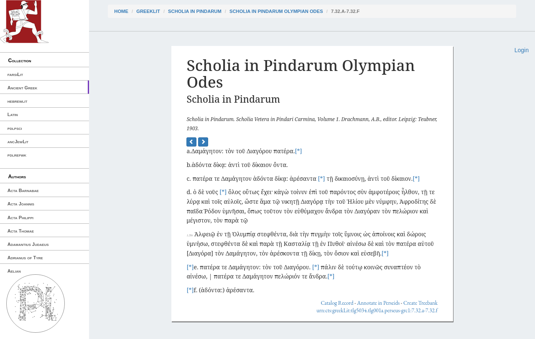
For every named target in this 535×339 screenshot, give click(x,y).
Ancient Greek (23, 87)
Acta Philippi (20, 217)
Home (121, 11)
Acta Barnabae (23, 190)
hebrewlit (18, 101)
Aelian (14, 270)
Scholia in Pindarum (195, 11)
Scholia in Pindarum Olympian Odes (276, 11)
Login (522, 50)
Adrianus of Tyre (25, 257)
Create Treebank (420, 302)
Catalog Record (337, 302)
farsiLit (15, 74)
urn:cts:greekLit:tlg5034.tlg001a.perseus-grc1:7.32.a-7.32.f (377, 310)
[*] (298, 151)
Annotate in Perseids (378, 302)
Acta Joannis (21, 203)
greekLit (148, 11)
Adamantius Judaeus (28, 244)
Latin (13, 114)
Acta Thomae (21, 230)
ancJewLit (18, 141)
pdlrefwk (17, 154)
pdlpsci (15, 128)
